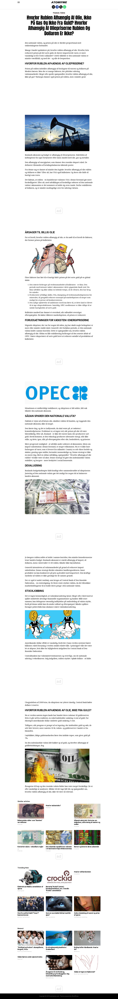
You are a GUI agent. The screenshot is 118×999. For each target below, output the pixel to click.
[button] (19, 2)
